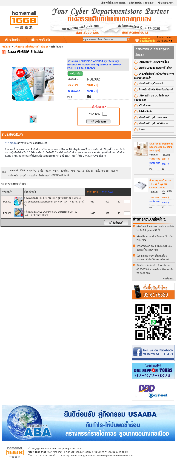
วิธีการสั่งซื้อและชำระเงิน (113, 2)
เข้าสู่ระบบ (165, 2)
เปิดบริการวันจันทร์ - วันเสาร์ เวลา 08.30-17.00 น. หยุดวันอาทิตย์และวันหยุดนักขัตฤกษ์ (154, 269)
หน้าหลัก (12, 39)
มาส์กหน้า (13, 175)
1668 (22, 170)
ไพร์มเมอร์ (44, 175)
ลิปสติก (114, 171)
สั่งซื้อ (41, 171)
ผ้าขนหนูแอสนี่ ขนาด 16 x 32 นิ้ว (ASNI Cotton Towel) (160, 184)
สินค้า (48, 171)
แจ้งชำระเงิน (135, 2)
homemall (13, 170)
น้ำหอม (89, 171)
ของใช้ (80, 171)
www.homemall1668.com (120, 455)
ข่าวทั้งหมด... (168, 279)
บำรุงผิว (23, 175)
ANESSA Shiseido (61, 175)
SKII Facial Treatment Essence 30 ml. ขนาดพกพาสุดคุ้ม (161, 147)
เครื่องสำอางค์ (102, 171)
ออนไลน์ (65, 171)
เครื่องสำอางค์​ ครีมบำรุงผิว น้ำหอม (31, 46)
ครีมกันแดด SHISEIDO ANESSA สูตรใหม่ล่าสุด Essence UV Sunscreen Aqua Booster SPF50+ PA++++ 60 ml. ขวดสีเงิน (54, 202)
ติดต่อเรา (149, 2)
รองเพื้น (33, 175)
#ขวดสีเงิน (11, 142)
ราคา (56, 171)
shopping (31, 170)
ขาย (73, 171)
